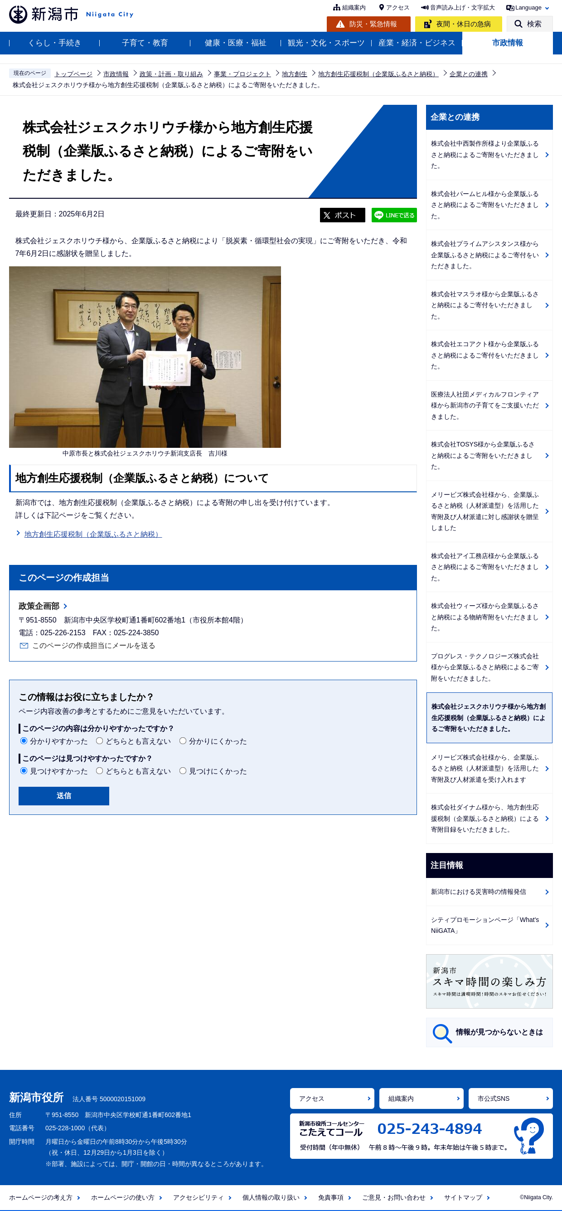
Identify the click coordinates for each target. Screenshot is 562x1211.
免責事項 (331, 1197)
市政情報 (507, 43)
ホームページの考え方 (41, 1197)
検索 (534, 24)
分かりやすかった (59, 741)
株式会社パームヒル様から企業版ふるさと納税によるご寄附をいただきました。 (485, 205)
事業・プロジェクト (242, 74)
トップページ (73, 74)
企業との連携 (469, 74)
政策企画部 (39, 606)
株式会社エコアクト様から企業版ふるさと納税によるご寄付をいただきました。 (485, 355)
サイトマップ (463, 1197)
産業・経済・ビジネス (416, 43)
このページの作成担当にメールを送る (93, 645)
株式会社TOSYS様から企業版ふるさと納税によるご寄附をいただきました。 (483, 455)
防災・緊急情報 (373, 24)
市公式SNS (494, 1098)
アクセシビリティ (198, 1197)
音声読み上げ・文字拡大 (462, 7)
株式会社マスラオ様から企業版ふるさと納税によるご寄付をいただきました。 (485, 305)
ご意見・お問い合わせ (394, 1197)
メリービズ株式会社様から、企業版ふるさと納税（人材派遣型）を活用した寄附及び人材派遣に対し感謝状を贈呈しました (485, 511)
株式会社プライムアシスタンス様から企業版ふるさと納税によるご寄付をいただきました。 (485, 255)
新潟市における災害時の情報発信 (478, 891)
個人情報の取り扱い (271, 1197)
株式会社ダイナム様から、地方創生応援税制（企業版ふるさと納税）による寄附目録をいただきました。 (485, 818)
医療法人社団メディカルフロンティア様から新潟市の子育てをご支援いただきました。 (485, 405)
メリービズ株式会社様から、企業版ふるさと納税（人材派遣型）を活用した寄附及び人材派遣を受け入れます (485, 768)
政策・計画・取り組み (171, 74)
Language (528, 7)
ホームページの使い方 (123, 1197)
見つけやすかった (59, 771)
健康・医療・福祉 (235, 43)
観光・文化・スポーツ (326, 43)
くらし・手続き (55, 43)
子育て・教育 (145, 43)
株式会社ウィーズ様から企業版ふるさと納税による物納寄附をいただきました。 (485, 617)
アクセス (398, 7)
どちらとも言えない (138, 741)
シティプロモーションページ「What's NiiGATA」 (485, 925)
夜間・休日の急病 (463, 24)
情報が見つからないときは (499, 1032)
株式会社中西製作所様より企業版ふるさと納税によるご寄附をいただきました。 (485, 154)
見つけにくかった (218, 771)
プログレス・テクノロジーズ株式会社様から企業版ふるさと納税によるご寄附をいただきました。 (485, 667)
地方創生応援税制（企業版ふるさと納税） (378, 74)
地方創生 (294, 74)
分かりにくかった (218, 741)
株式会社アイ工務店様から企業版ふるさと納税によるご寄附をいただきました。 (485, 567)
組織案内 (354, 7)
